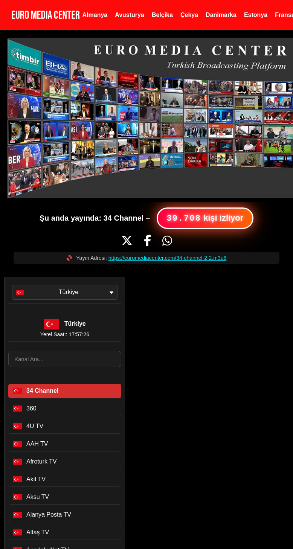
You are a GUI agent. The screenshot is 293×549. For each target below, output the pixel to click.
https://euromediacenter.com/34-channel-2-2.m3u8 (167, 258)
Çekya (189, 15)
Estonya (255, 15)
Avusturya (129, 15)
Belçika (162, 15)
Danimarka (221, 15)
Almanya (95, 15)
